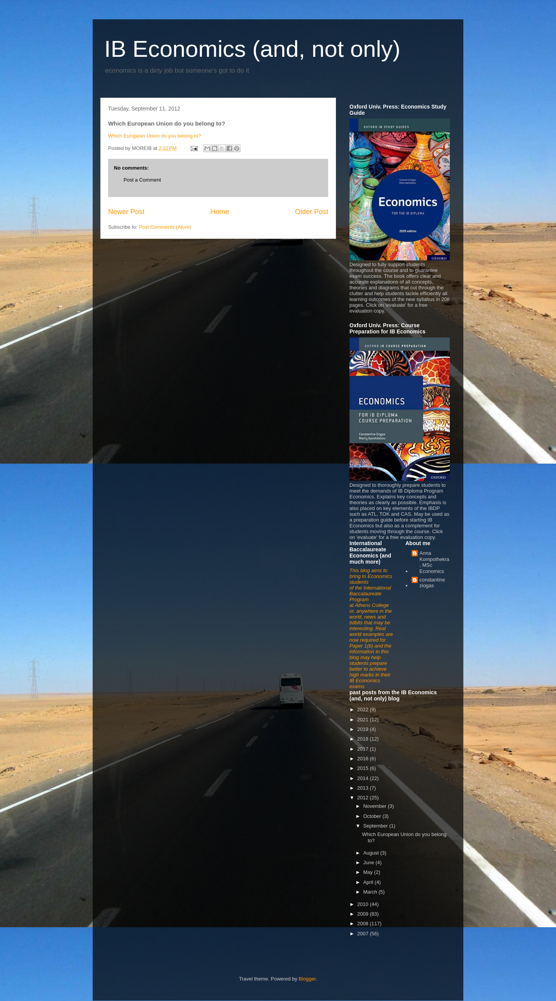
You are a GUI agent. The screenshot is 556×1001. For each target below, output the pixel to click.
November (375, 806)
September (376, 826)
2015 (363, 768)
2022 (363, 709)
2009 (363, 914)
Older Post (311, 212)
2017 (363, 749)
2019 (363, 729)
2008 (363, 923)
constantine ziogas (432, 583)
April (369, 882)
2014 (363, 778)
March (371, 892)
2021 (363, 719)
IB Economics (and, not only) (252, 49)
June (369, 862)
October (373, 816)
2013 (363, 788)
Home (219, 212)
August (371, 853)
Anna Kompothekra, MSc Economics (434, 562)
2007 (363, 933)
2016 (363, 758)
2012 (363, 797)
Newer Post (126, 212)
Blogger (307, 979)
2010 (363, 904)
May (368, 872)
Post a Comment (142, 180)
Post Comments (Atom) (165, 227)
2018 (363, 739)
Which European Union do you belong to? (154, 136)
